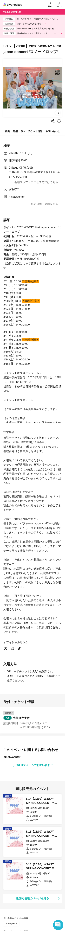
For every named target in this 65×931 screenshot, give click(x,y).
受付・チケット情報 (31, 131)
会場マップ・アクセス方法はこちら (36, 182)
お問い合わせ (53, 131)
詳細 (15, 131)
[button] (32, 863)
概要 (7, 131)
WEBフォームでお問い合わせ (32, 907)
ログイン (58, 6)
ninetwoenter (17, 196)
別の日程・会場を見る (44, 203)
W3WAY (14, 189)
